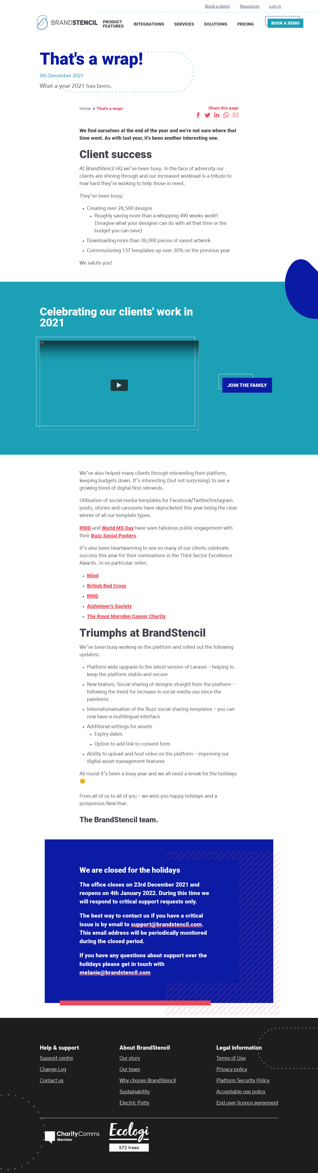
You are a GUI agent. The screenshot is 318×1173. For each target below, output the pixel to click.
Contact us (52, 1080)
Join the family (247, 385)
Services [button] (184, 24)
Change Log (53, 1069)
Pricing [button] (245, 24)
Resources (249, 6)
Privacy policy (231, 1069)
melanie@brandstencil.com (115, 972)
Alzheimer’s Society (109, 606)
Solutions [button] (215, 24)
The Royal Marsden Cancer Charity (126, 616)
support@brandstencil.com (166, 924)
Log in (275, 6)
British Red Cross (106, 586)
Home (85, 108)
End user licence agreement (247, 1103)
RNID (85, 528)
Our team (129, 1069)
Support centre (56, 1058)
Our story (129, 1058)
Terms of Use (231, 1058)
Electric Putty (134, 1103)
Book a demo (217, 6)
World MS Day (118, 528)
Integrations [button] (149, 24)
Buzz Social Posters (113, 536)
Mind (92, 576)
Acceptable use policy (240, 1091)
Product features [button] (113, 24)
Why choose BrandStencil (147, 1080)
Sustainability (134, 1091)
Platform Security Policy (243, 1080)
